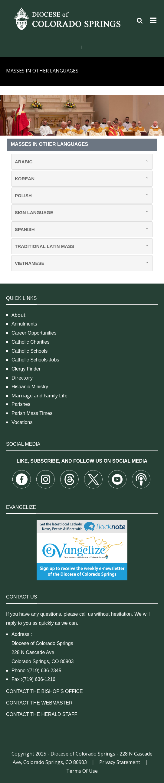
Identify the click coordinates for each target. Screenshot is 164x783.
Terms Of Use (82, 771)
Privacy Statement (119, 762)
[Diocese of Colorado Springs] (68, 18)
